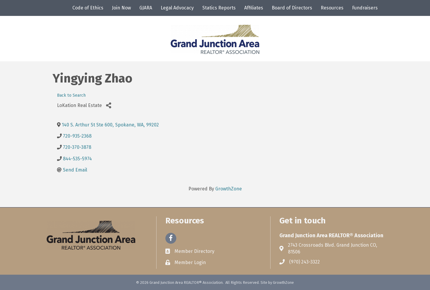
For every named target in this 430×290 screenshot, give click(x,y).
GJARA (145, 8)
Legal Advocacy (177, 8)
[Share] (108, 105)
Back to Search (71, 95)
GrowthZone (228, 189)
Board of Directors (292, 8)
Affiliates (253, 8)
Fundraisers (365, 8)
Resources (332, 8)
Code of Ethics (87, 8)
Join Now (121, 8)
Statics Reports (219, 8)
